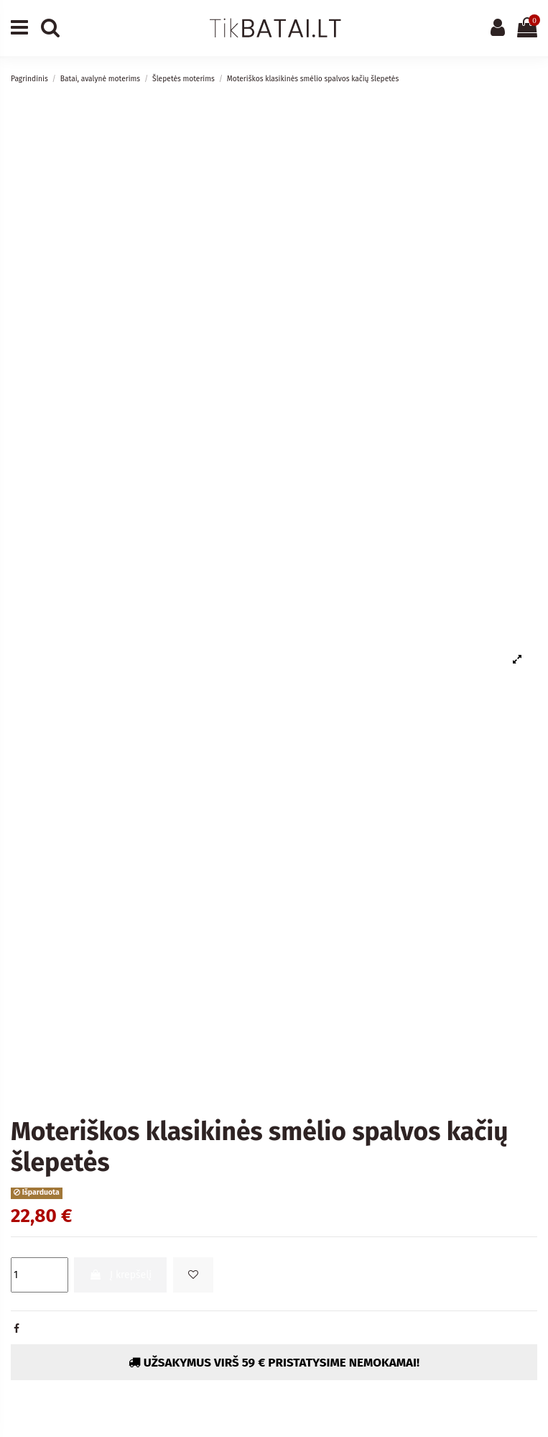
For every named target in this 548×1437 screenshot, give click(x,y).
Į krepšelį (120, 1275)
